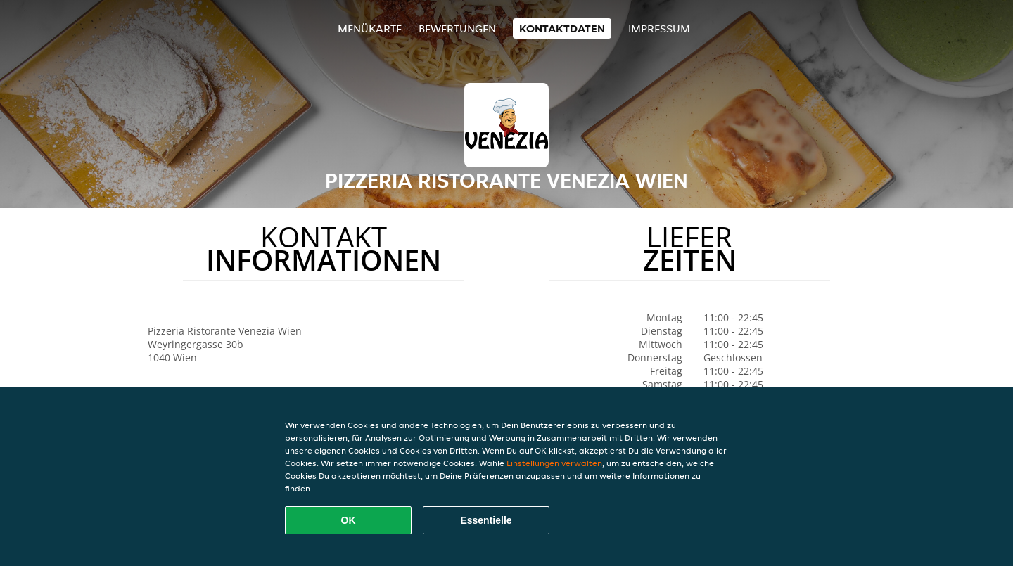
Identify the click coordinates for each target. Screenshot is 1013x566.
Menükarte (370, 28)
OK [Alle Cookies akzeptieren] (348, 520)
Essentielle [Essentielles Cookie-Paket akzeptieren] (485, 520)
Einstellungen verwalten (554, 463)
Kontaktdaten (562, 28)
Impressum (659, 28)
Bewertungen (457, 28)
